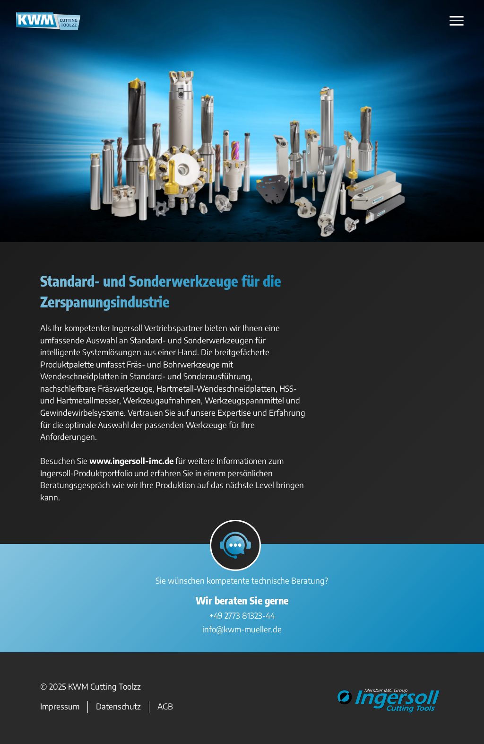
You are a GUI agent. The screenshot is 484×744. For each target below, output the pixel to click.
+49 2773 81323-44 (242, 615)
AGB (165, 706)
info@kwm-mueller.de (242, 629)
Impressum (59, 706)
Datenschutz (118, 706)
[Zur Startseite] (48, 27)
